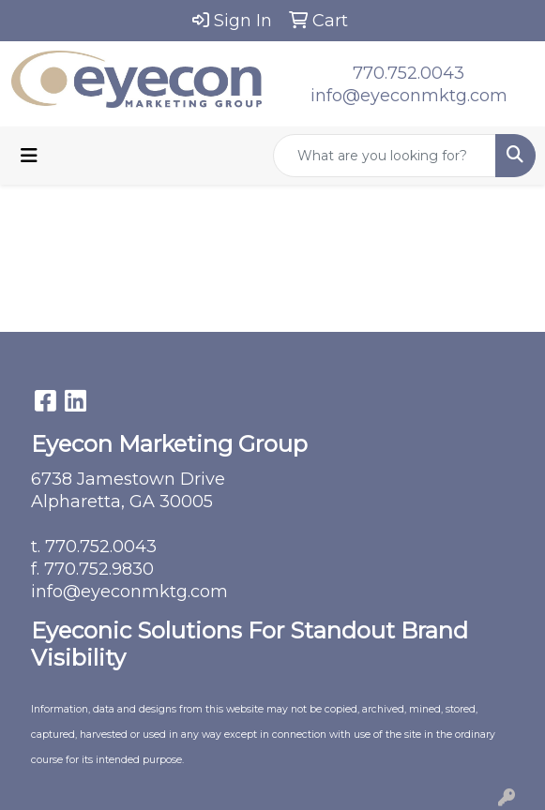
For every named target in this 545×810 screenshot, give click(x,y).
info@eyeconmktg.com (408, 95)
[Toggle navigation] (29, 155)
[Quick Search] (384, 155)
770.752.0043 (408, 73)
